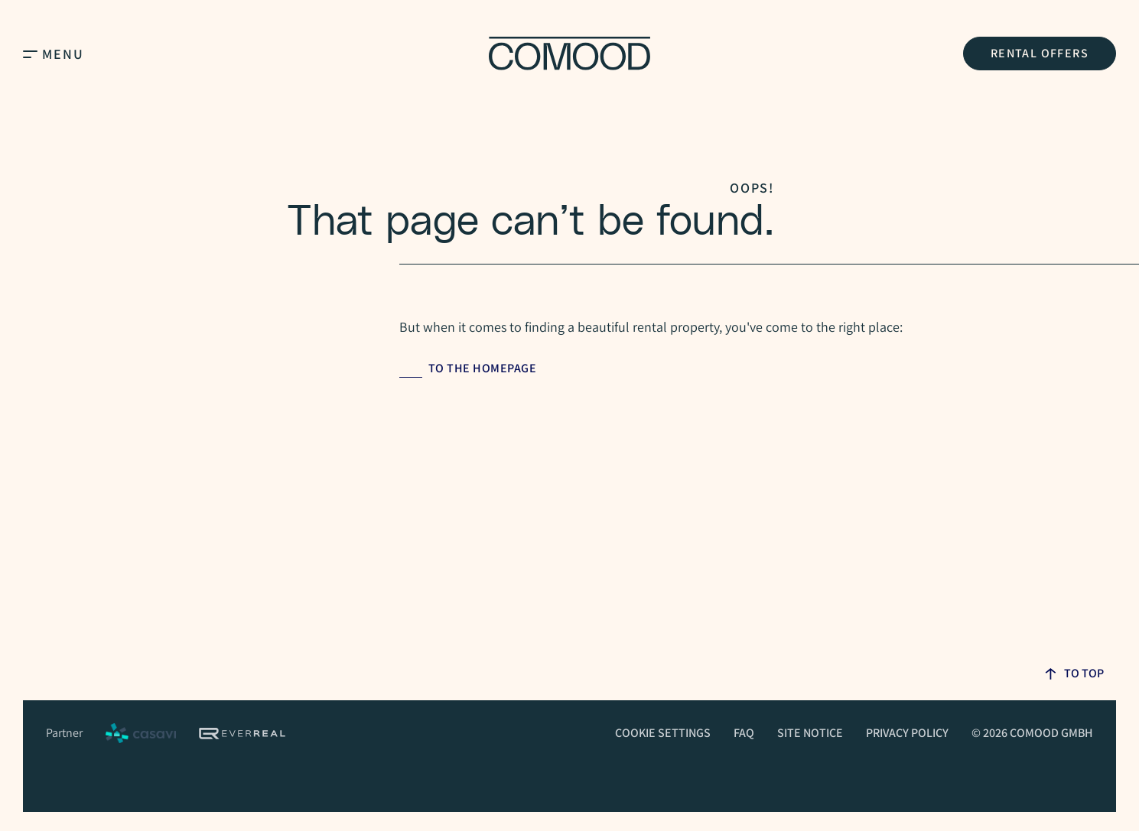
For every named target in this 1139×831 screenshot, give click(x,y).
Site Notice (810, 733)
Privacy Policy (907, 733)
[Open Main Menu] (30, 53)
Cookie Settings (663, 733)
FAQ (744, 733)
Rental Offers (1040, 53)
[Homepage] (569, 53)
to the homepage (482, 368)
